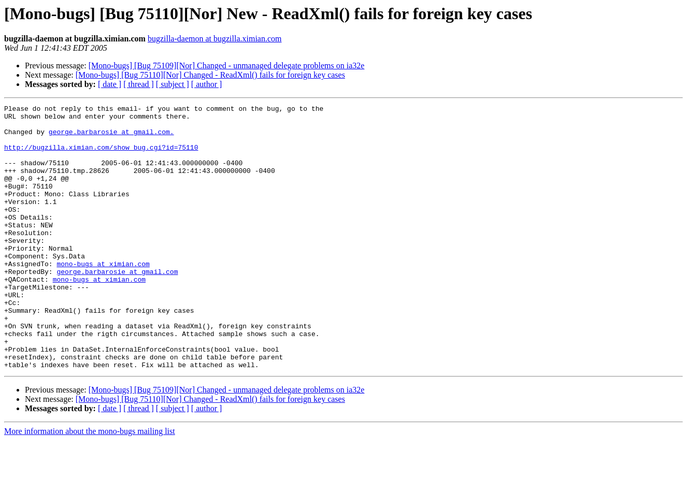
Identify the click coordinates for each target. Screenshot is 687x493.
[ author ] (206, 84)
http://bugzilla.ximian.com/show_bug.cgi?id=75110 (101, 156)
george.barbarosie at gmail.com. (111, 137)
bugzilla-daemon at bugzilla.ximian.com (215, 38)
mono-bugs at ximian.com (102, 296)
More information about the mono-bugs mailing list (89, 484)
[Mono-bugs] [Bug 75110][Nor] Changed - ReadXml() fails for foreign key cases (210, 74)
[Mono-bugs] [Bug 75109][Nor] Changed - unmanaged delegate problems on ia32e (227, 65)
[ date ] (109, 84)
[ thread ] (138, 84)
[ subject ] (172, 84)
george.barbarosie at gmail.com (117, 305)
